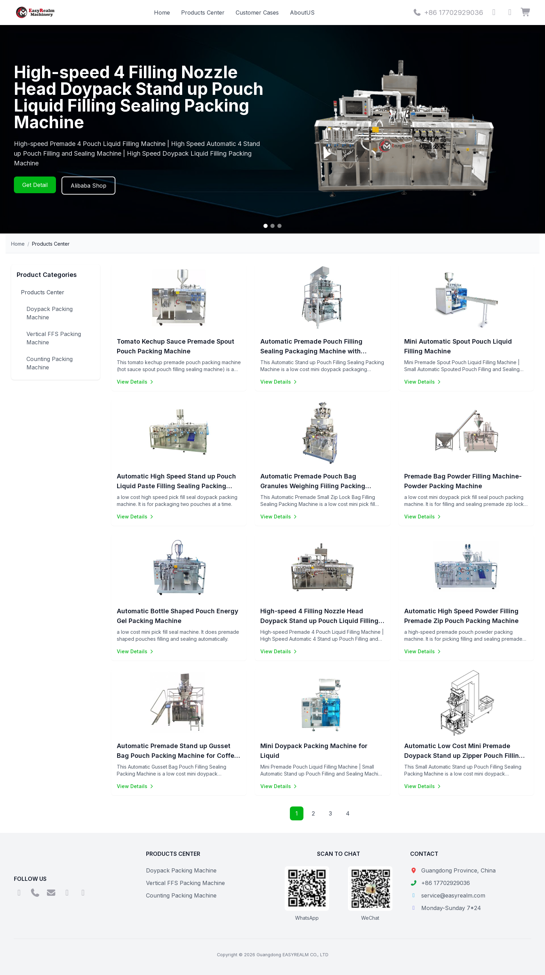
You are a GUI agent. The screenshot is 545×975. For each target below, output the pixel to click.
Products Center (203, 12)
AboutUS (302, 12)
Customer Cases (257, 12)
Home (162, 12)
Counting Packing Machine (49, 363)
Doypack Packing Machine (49, 313)
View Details (135, 382)
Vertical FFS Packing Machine (53, 338)
